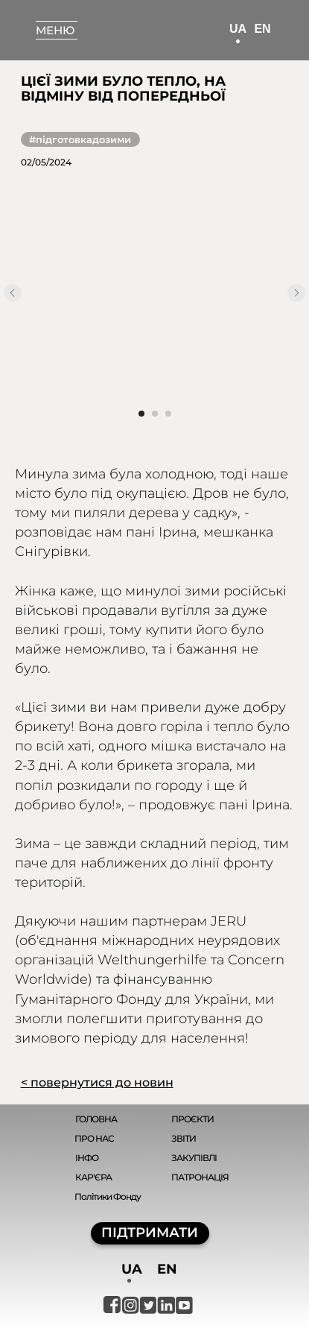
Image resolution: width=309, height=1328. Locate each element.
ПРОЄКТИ (192, 1119)
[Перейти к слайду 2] (155, 414)
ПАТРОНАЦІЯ (200, 1177)
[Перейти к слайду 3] (168, 414)
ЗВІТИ (183, 1138)
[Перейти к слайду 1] (141, 414)
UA (237, 28)
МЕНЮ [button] (55, 30)
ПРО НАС (94, 1138)
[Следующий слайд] (296, 293)
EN (262, 28)
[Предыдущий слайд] (13, 293)
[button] (56, 21)
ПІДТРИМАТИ (149, 1232)
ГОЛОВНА (96, 1119)
